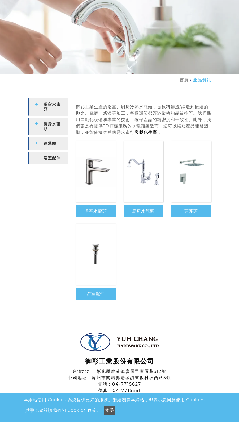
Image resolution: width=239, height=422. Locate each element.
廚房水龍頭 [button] (52, 126)
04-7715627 (126, 384)
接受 (109, 410)
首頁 (184, 79)
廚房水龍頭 (143, 211)
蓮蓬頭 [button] (50, 143)
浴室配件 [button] (52, 157)
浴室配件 (96, 293)
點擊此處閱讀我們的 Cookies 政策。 (63, 410)
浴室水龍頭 (95, 211)
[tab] (48, 107)
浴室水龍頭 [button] (52, 107)
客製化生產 (145, 132)
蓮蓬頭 (191, 211)
